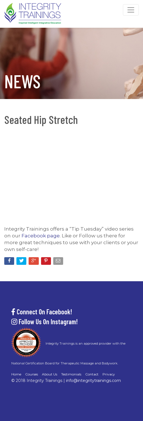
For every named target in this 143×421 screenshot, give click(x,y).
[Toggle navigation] (131, 10)
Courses (31, 374)
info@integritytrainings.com (93, 380)
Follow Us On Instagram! (44, 321)
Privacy (109, 374)
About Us (49, 374)
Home (16, 374)
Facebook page (41, 236)
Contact (92, 374)
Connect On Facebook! (41, 312)
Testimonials (71, 374)
